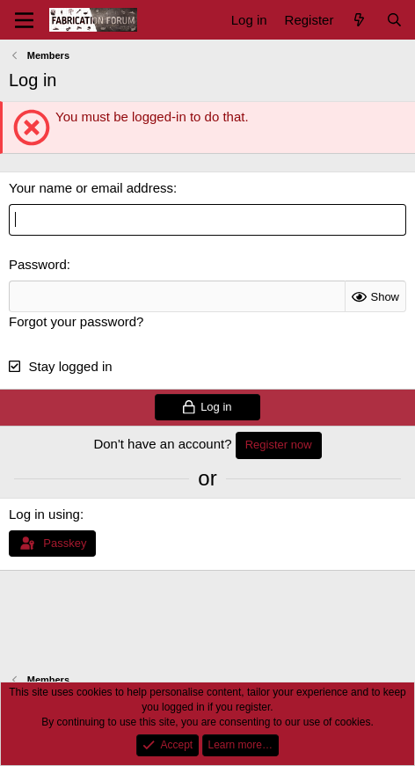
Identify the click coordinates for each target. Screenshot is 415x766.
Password (38, 264)
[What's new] (359, 20)
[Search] (394, 20)
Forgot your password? (76, 321)
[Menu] (24, 20)
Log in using (44, 514)
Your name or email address (91, 187)
